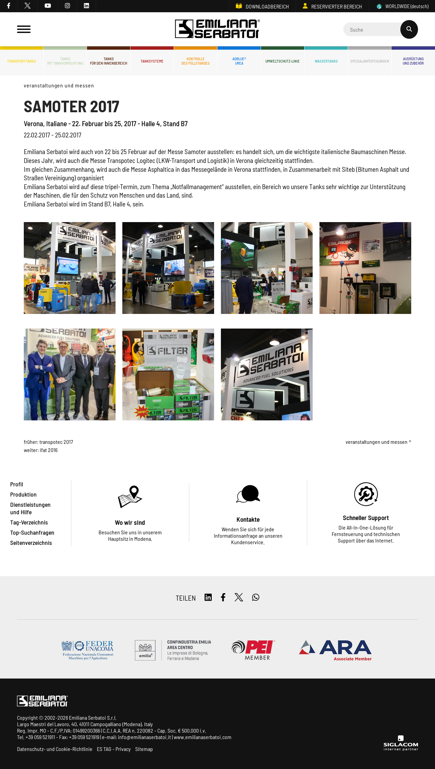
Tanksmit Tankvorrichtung (65, 60)
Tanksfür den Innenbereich (108, 60)
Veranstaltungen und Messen (59, 85)
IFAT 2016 (48, 450)
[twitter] (28, 6)
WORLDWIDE (402, 6)
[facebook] (9, 6)
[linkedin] (86, 6)
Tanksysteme (152, 61)
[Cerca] (380, 29)
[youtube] (48, 6)
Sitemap (144, 749)
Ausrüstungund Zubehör (413, 60)
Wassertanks (326, 61)
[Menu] (24, 29)
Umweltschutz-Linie (282, 61)
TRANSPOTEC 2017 (56, 441)
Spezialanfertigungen (369, 61)
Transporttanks (21, 61)
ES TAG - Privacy (114, 749)
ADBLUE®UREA (239, 60)
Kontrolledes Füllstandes (195, 60)
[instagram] (67, 6)
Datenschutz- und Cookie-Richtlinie (54, 749)
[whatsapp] (255, 597)
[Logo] (217, 29)
